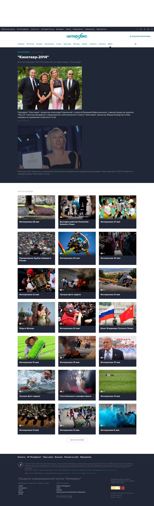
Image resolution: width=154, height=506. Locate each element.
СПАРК (20, 486)
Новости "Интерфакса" (63, 486)
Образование (90, 29)
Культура (67, 44)
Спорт (58, 44)
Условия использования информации (122, 493)
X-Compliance (22, 488)
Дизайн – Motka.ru (116, 497)
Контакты (21, 457)
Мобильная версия (8, 29)
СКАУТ (20, 490)
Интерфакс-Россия (47, 29)
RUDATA (59, 490)
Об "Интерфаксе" (23, 29)
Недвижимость (78, 29)
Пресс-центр (48, 457)
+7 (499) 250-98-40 (76, 473)
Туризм (68, 29)
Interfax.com (35, 29)
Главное (21, 44)
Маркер (20, 492)
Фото (110, 44)
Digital (84, 44)
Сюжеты (102, 44)
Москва (76, 44)
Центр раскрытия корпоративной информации (70, 492)
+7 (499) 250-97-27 (91, 473)
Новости (93, 44)
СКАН (58, 488)
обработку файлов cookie (109, 470)
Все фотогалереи (77, 440)
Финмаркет (60, 29)
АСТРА (20, 494)
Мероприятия (101, 29)
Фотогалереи (24, 52)
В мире (39, 44)
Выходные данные (116, 495)
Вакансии (59, 457)
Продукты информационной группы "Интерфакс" (49, 478)
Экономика (49, 44)
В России (30, 44)
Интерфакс (77, 36)
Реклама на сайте (71, 457)
